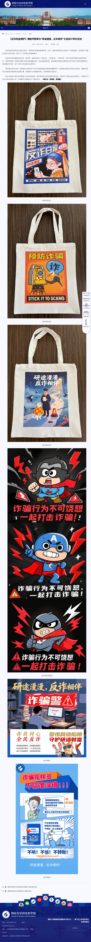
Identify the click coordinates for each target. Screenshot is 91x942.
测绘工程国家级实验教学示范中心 (59, 919)
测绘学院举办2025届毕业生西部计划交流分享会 (22, 887)
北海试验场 (85, 922)
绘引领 (25, 34)
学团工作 (18, 34)
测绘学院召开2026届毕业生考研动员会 (20, 891)
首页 (12, 34)
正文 (30, 34)
